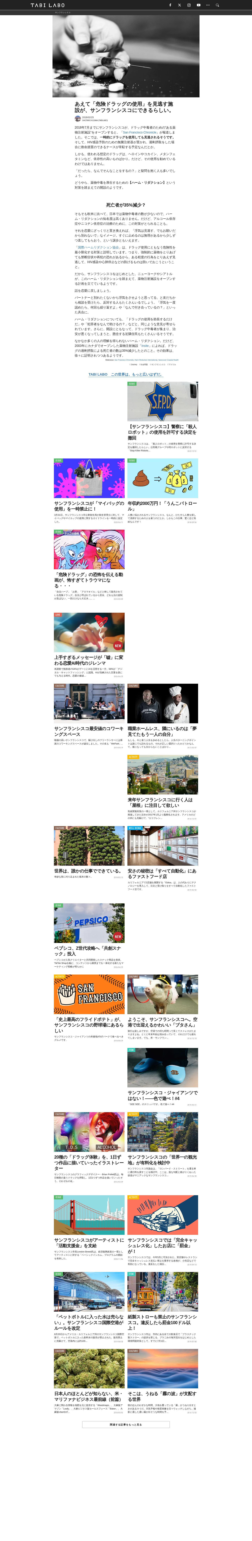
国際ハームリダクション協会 (98, 247)
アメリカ (172, 365)
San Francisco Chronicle (139, 133)
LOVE (57, 615)
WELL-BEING (135, 828)
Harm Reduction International (146, 360)
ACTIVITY (133, 757)
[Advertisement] (126, 1492)
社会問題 (144, 365)
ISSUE (132, 384)
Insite (145, 346)
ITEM (131, 1050)
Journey (134, 365)
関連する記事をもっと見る (126, 1425)
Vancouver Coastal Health (168, 360)
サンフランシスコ (158, 365)
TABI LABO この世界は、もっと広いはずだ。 (126, 374)
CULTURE (59, 686)
